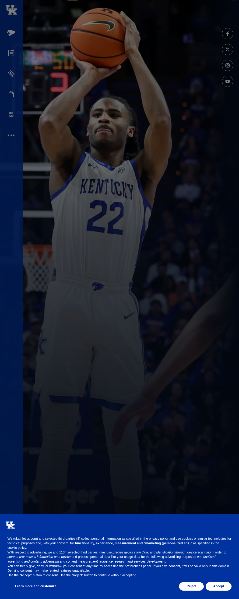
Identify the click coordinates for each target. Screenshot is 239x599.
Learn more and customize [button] (35, 586)
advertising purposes (180, 557)
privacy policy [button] (159, 538)
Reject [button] (191, 586)
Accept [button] (218, 586)
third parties (89, 552)
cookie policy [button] (16, 547)
